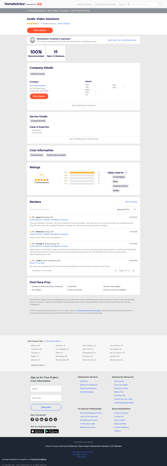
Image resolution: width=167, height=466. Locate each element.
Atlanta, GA (35, 346)
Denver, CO (35, 360)
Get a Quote (40, 30)
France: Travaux (52, 446)
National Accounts (87, 427)
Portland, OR (87, 356)
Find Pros (84, 381)
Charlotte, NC (36, 349)
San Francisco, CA (117, 353)
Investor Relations (121, 427)
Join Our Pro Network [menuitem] (105, 4)
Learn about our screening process (123, 40)
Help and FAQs (120, 424)
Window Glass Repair (111, 286)
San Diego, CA (116, 349)
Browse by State (55, 341)
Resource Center (121, 388)
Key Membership (86, 392)
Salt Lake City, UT (89, 360)
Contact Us (118, 417)
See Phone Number (38, 86)
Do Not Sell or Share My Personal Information (85, 454)
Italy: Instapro (84, 446)
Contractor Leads (87, 424)
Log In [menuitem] (122, 4)
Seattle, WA (114, 356)
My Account (119, 381)
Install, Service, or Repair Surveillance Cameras (49, 220)
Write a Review (64, 24)
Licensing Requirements (124, 403)
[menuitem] (23, 3)
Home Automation (74, 290)
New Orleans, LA (89, 346)
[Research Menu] (160, 4)
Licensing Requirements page (88, 311)
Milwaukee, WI (61, 356)
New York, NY (87, 349)
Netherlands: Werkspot (100, 446)
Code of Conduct (121, 413)
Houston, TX (60, 346)
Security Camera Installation (114, 290)
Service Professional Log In (91, 413)
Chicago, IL (35, 353)
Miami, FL (59, 353)
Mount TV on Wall (37, 263)
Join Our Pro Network (89, 417)
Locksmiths (72, 286)
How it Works (119, 420)
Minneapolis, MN (62, 360)
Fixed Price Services (88, 388)
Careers (117, 431)
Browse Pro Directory (89, 385)
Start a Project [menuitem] (85, 4)
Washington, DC (116, 360)
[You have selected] (126, 209)
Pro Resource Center (88, 420)
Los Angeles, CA (62, 349)
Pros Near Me (119, 396)
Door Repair (36, 290)
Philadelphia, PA (88, 353)
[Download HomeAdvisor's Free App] (38, 431)
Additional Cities (39, 365)
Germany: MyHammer (68, 446)
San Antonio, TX (116, 346)
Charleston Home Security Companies (47, 286)
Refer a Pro (118, 392)
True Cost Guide (121, 385)
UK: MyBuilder (116, 446)
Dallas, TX (35, 356)
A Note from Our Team (123, 399)
